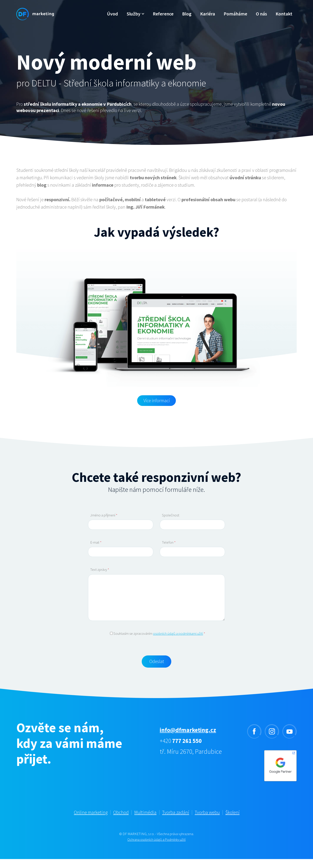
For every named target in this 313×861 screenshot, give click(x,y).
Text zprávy (99, 570)
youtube (289, 733)
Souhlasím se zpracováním (157, 634)
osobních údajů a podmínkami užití (178, 634)
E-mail (96, 543)
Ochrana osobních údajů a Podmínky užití (156, 841)
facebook (254, 733)
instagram (272, 733)
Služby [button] (134, 18)
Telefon (169, 543)
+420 (183, 742)
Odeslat (156, 663)
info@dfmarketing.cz (190, 731)
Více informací (156, 401)
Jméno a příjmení (103, 515)
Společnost (170, 515)
